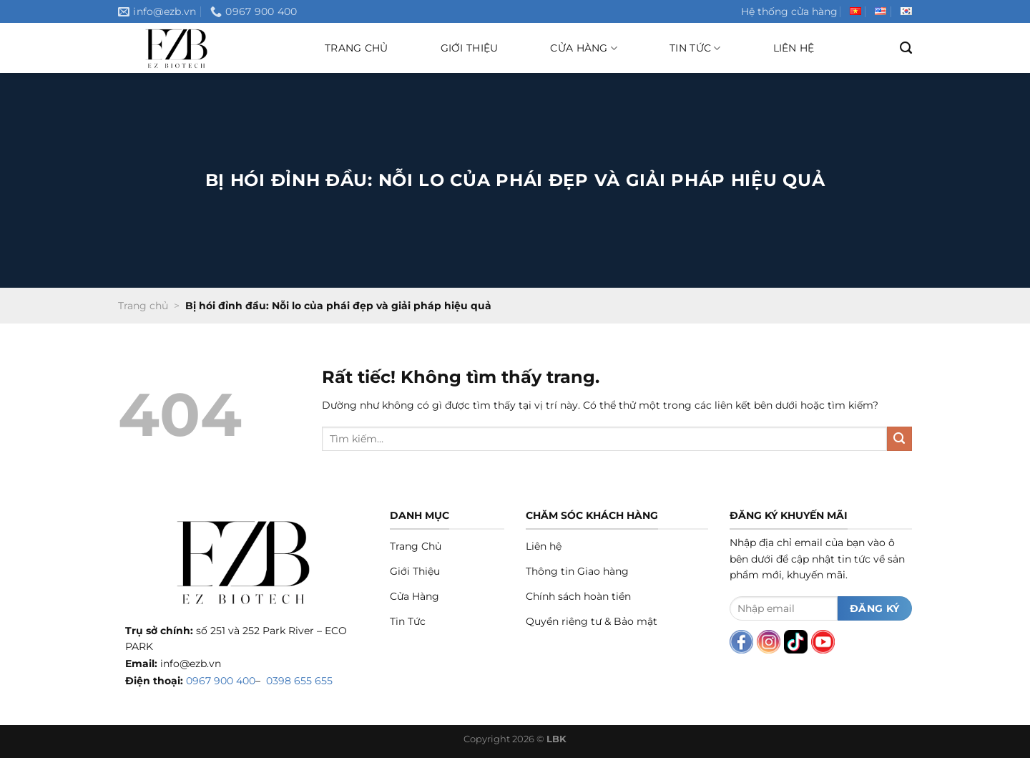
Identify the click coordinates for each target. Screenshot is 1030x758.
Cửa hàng (583, 48)
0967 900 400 (220, 680)
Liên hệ (794, 48)
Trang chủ (356, 48)
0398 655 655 (299, 680)
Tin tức (695, 48)
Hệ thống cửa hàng (789, 11)
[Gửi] (899, 439)
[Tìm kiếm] (906, 48)
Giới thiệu (470, 48)
